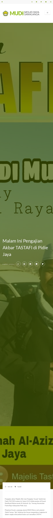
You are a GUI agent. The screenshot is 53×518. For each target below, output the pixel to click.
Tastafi (19, 487)
